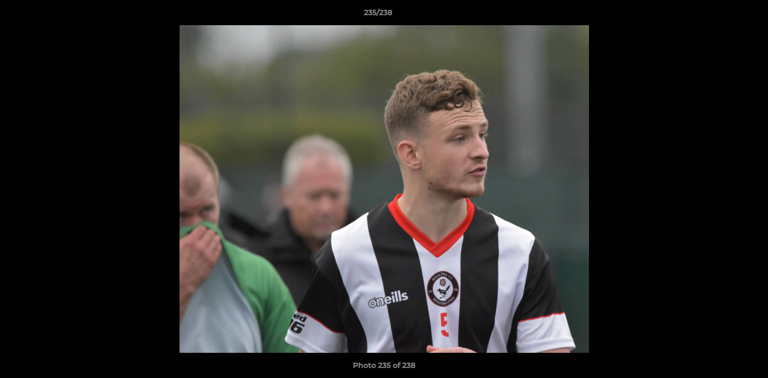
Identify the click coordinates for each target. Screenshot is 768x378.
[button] (724, 15)
